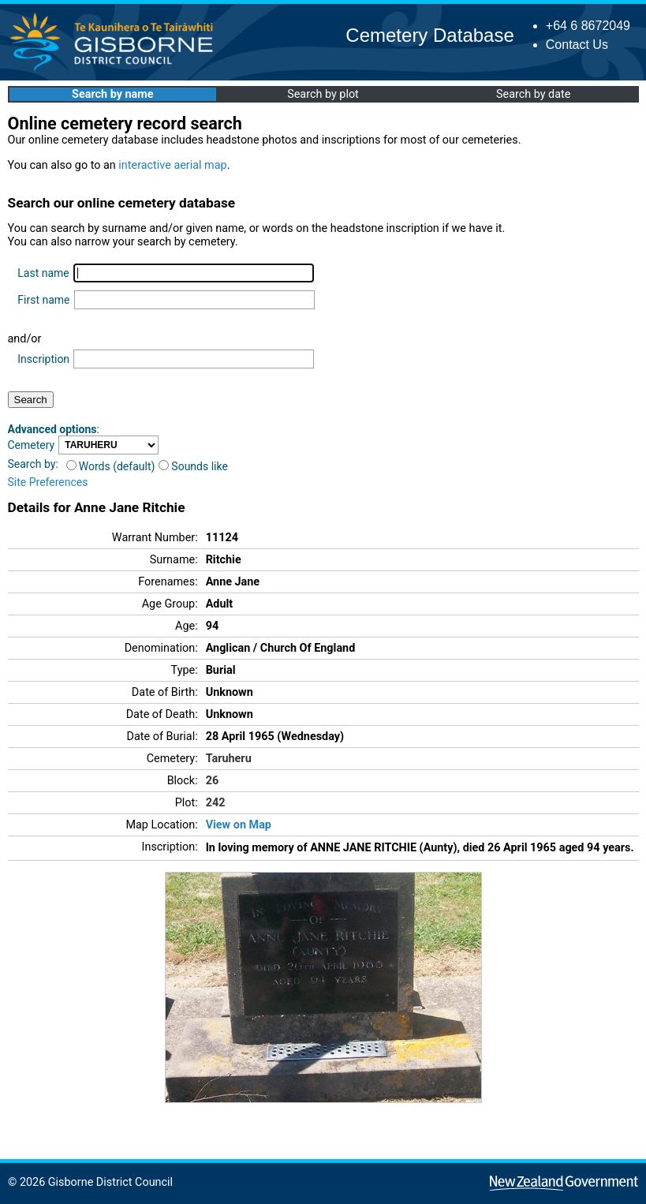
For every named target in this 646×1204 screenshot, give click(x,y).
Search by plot (323, 94)
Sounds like (193, 466)
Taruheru (229, 758)
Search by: (33, 464)
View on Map (238, 825)
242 (216, 803)
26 (212, 780)
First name (43, 300)
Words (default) (110, 466)
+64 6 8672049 (588, 25)
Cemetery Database (429, 35)
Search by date (533, 94)
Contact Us (577, 44)
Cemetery (31, 445)
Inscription (43, 359)
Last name (43, 273)
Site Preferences (48, 482)
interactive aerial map (172, 165)
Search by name (112, 94)
